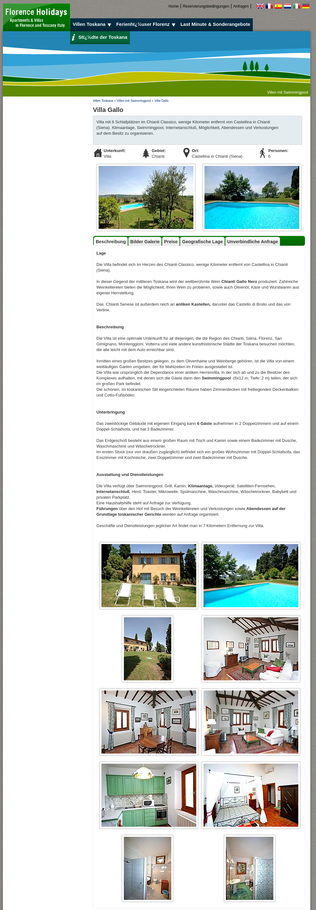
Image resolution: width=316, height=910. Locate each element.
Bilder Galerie (145, 241)
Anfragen (241, 6)
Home (173, 6)
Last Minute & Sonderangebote (215, 24)
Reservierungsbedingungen (206, 6)
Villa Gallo (162, 101)
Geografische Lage (202, 241)
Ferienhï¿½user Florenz (146, 24)
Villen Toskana (93, 24)
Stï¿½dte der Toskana (99, 37)
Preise (171, 241)
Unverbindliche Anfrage (252, 241)
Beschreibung (111, 241)
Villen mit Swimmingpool (134, 101)
